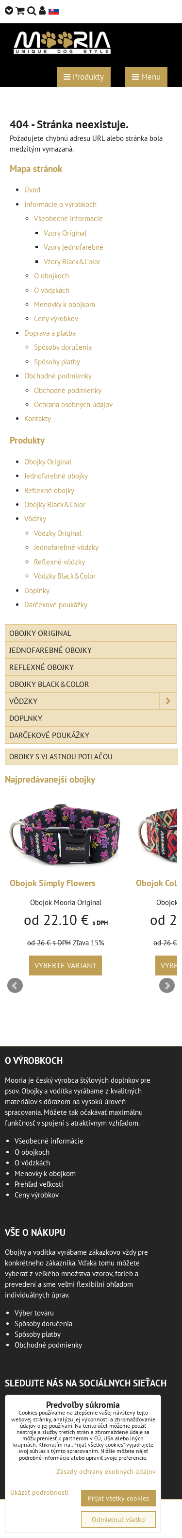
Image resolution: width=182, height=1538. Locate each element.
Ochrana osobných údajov (73, 404)
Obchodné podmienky (58, 375)
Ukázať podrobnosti (39, 1492)
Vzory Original (65, 233)
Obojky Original (47, 461)
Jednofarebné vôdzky (66, 547)
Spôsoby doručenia (63, 347)
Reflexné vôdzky (59, 561)
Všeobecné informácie (68, 218)
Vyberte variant (65, 965)
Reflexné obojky (49, 490)
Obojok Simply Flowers (53, 883)
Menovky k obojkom (64, 304)
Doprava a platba (50, 333)
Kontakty (37, 418)
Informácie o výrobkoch (60, 204)
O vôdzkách (51, 290)
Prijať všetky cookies (118, 1498)
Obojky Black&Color (54, 504)
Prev (15, 985)
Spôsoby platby (57, 361)
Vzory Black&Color (72, 261)
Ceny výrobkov (56, 318)
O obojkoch (51, 275)
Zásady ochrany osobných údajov (106, 1471)
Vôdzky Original (58, 533)
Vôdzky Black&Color (65, 576)
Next (167, 985)
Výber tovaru (34, 1312)
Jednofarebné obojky (56, 475)
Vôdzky (35, 518)
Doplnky (37, 590)
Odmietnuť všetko (118, 1519)
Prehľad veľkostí (39, 1184)
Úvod (32, 189)
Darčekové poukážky (55, 604)
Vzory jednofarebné (73, 247)
